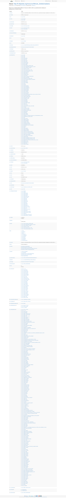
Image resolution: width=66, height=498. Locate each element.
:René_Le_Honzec (24, 450)
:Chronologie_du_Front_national (26, 341)
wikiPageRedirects (13, 305)
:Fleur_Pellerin (24, 360)
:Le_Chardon (24, 307)
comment (11, 242)
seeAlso (10, 246)
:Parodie (23, 429)
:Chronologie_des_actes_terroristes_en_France (28, 339)
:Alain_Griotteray (24, 323)
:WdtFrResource (24, 490)
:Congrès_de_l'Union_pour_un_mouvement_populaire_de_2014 (30, 342)
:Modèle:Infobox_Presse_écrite (26, 214)
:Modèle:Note (24, 202)
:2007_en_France (24, 309)
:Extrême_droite (24, 81)
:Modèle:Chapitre (24, 194)
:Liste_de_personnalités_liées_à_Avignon (27, 411)
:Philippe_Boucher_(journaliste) (26, 431)
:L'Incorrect (23, 401)
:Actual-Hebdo (24, 312)
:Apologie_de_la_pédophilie (26, 327)
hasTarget (11, 489)
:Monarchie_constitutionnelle (26, 110)
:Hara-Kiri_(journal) (24, 93)
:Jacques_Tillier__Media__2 (26, 301)
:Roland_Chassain (24, 453)
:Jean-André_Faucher (25, 384)
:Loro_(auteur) (24, 414)
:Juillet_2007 (24, 398)
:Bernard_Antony (24, 329)
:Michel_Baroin (24, 481)
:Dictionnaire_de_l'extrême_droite (26, 78)
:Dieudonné (23, 347)
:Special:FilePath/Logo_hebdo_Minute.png (28, 259)
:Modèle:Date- (24, 199)
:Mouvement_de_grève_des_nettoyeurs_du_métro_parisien (30, 415)
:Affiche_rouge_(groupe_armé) (26, 321)
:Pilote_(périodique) (25, 120)
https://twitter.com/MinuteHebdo (25, 246)
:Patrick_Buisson (24, 118)
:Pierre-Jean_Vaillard (25, 435)
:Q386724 (23, 239)
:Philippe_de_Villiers (25, 119)
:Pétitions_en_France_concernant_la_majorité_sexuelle (29, 446)
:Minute (23, 303)
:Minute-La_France (24, 305)
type (10, 230)
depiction (11, 259)
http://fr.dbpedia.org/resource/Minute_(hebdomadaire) (32, 4)
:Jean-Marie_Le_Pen (25, 98)
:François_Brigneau (25, 85)
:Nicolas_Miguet (24, 113)
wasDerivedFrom (12, 257)
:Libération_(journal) (25, 409)
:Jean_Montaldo (24, 101)
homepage (11, 261)
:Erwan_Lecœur (24, 80)
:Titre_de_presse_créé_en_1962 (26, 227)
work (14, 5)
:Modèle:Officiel (24, 203)
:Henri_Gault (24, 276)
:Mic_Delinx (24, 480)
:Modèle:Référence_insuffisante (26, 215)
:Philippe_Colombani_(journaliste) (26, 432)
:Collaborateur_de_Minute (25, 299)
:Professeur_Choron (25, 121)
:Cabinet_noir (24, 331)
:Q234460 (23, 238)
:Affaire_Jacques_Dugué (25, 314)
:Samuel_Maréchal (24, 462)
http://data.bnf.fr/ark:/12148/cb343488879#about (27, 253)
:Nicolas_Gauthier (24, 417)
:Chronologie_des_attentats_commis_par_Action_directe (29, 340)
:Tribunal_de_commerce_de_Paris (26, 131)
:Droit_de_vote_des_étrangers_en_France (28, 349)
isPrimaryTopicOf (12, 263)
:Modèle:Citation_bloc (25, 196)
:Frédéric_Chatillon (24, 366)
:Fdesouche (24, 356)
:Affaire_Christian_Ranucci (25, 313)
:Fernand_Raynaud (24, 358)
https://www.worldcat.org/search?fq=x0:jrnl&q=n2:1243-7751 (29, 248)
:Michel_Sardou (24, 483)
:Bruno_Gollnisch (24, 63)
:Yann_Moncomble (24, 295)
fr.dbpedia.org (33, 5)
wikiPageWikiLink (12, 309)
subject (10, 223)
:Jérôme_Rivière (24, 284)
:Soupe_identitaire (24, 466)
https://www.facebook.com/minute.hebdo (26, 247)
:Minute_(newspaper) (24, 251)
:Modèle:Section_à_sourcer (26, 211)
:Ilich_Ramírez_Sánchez (25, 95)
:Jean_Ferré (24, 394)
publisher (10, 220)
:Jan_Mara (23, 383)
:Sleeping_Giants (24, 465)
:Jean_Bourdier (24, 100)
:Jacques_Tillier (24, 277)
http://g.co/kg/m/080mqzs (24, 255)
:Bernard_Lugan (24, 330)
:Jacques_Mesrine (24, 379)
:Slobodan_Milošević (25, 130)
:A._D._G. (23, 268)
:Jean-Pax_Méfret (24, 280)
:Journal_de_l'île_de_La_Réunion (26, 397)
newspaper (12, 301)
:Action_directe (24, 58)
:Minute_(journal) (24, 306)
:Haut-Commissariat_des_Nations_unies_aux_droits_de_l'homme (31, 94)
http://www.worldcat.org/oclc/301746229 (26, 254)
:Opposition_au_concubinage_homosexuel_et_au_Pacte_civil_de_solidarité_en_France (33, 427)
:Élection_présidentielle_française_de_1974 (28, 471)
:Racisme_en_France (25, 68)
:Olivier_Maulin (24, 426)
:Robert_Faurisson (24, 452)
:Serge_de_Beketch (25, 129)
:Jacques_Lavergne (25, 378)
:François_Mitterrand (25, 86)
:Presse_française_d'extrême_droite (27, 65)
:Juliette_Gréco (24, 399)
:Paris (23, 117)
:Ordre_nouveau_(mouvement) (26, 428)
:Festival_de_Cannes (25, 359)
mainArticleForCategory (13, 299)
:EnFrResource (23, 489)
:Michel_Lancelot (24, 297)
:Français (23, 84)
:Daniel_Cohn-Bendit (25, 344)
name (10, 265)
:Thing (22, 230)
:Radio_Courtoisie (24, 447)
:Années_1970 (24, 60)
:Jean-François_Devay (25, 97)
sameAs (10, 251)
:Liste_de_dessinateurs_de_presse (27, 410)
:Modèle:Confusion (24, 197)
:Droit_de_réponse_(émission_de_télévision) (28, 79)
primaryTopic (12, 492)
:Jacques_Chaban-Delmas (25, 96)
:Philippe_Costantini (25, 433)
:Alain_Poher (24, 59)
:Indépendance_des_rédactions (26, 377)
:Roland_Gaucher (24, 454)
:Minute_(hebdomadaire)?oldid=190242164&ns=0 (29, 257)
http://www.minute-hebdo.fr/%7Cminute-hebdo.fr (27, 261)
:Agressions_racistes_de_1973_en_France (28, 322)
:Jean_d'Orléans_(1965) (25, 102)
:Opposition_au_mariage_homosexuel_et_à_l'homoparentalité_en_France (32, 115)
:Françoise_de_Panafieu (25, 365)
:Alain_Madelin (24, 324)
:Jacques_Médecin (24, 380)
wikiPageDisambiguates (13, 303)
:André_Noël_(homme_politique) (26, 325)
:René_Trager (24, 451)
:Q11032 (23, 237)
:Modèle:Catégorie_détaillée (26, 212)
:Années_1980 (24, 61)
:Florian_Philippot (24, 82)
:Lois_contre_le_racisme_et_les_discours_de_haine (29, 413)
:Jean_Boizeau (24, 99)
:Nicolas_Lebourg (24, 418)
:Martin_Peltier (24, 296)
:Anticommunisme (24, 62)
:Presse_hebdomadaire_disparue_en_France (28, 66)
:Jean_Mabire (24, 395)
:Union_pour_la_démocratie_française (27, 132)
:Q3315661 (23, 252)
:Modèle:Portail (24, 204)
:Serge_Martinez (24, 128)
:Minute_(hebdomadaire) (25, 263)
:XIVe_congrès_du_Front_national (26, 135)
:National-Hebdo (24, 111)
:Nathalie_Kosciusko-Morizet (26, 416)
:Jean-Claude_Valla (25, 278)
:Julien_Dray (24, 103)
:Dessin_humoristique (25, 77)
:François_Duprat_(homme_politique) (27, 364)
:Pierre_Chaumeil (24, 436)
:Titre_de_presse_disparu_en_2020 (27, 228)
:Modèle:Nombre (24, 201)
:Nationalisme (24, 112)
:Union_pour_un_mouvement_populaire (27, 133)
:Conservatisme (24, 75)
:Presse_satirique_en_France (26, 67)
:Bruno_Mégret (24, 64)
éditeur (11, 217)
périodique (12, 487)
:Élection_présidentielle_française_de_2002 (28, 137)
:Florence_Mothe (24, 361)
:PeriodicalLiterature (24, 240)
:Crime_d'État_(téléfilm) (25, 343)
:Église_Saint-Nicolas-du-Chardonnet (27, 470)
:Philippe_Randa (24, 434)
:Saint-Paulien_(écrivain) (25, 461)
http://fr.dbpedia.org (23, 5)
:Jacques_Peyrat (24, 381)
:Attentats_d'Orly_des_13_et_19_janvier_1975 (28, 328)
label (10, 244)
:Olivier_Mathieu (24, 286)
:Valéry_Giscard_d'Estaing (25, 134)
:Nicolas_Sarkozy (24, 114)
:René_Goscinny (24, 449)
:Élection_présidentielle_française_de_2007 (28, 138)
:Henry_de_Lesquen (25, 375)
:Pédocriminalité (24, 445)
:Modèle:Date (24, 198)
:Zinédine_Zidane (24, 136)
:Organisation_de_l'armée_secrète (26, 116)
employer (11, 268)
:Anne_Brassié (24, 326)
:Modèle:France (24, 200)
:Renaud (23, 448)
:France (23, 83)
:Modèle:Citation (24, 195)
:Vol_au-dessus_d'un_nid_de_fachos (27, 468)
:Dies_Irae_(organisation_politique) (27, 346)
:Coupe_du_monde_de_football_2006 (27, 76)
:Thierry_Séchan (24, 467)
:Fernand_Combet (24, 357)
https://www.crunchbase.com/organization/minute (27, 249)
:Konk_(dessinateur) (25, 285)
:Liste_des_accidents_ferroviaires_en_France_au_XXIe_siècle (30, 412)
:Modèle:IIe (23, 213)
